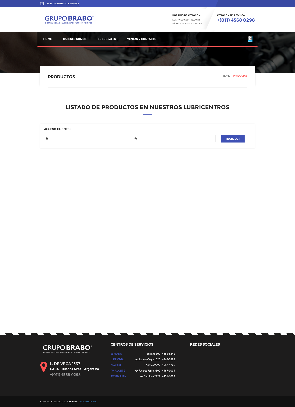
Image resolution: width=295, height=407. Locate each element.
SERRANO (116, 353)
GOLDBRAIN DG (88, 401)
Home (226, 75)
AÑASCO (116, 365)
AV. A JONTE (118, 370)
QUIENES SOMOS (75, 39)
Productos (240, 75)
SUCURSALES (107, 39)
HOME (47, 39)
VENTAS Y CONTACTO (142, 39)
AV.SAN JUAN (118, 376)
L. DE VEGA (117, 359)
